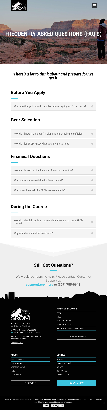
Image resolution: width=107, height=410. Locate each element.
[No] (103, 403)
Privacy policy (57, 406)
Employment (16, 375)
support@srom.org (39, 284)
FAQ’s (13, 371)
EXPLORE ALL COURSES (77, 337)
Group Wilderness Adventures (70, 329)
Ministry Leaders (64, 325)
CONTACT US (30, 383)
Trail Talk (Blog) (64, 363)
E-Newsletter (63, 375)
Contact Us (62, 371)
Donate (60, 367)
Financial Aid (16, 363)
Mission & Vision (17, 359)
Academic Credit (18, 367)
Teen (59, 313)
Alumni (60, 359)
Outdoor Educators (65, 321)
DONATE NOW (77, 383)
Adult (59, 317)
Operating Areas (17, 343)
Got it (46, 406)
